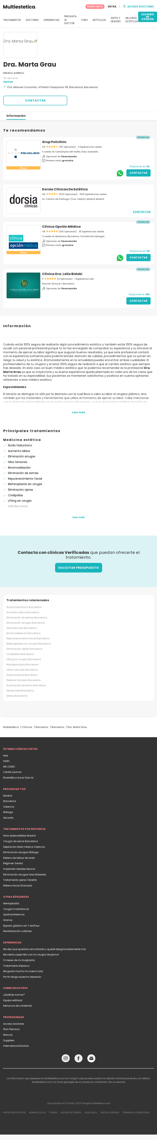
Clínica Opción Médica (61, 226)
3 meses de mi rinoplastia (19, 960)
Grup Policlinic (54, 142)
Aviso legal (91, 1112)
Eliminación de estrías (23, 473)
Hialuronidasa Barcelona (21, 675)
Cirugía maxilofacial (16, 909)
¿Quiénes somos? (14, 994)
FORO (84, 20)
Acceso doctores (13, 1023)
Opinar (8, 82)
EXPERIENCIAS (51, 20)
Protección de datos (14, 1112)
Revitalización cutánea (17, 931)
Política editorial (110, 1112)
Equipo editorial (12, 1000)
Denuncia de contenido (17, 1005)
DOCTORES (32, 20)
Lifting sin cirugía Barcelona (23, 659)
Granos (7, 920)
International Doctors (16, 1046)
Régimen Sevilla (13, 863)
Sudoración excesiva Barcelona (26, 685)
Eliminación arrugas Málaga (21, 852)
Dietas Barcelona (16, 695)
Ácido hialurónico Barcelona (24, 607)
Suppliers (8, 1040)
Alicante (8, 817)
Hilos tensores (17, 462)
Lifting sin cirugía (19, 501)
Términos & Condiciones (136, 1112)
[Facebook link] (78, 1059)
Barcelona (9, 801)
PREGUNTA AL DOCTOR (70, 20)
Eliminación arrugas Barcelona (25, 622)
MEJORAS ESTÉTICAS (132, 19)
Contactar (139, 173)
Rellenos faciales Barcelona (23, 680)
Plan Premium (11, 1029)
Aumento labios (19, 451)
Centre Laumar (12, 772)
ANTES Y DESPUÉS (116, 19)
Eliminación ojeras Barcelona (24, 649)
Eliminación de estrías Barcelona (26, 617)
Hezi (5, 755)
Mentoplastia (11, 903)
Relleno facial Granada (17, 885)
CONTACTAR (35, 100)
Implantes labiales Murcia (19, 869)
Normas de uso (37, 1112)
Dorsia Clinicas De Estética (65, 189)
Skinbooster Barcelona (20, 690)
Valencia (8, 806)
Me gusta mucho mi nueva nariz (23, 971)
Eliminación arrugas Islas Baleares (24, 874)
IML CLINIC (9, 766)
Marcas (8, 1034)
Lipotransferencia (13, 914)
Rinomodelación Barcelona (23, 633)
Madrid (7, 795)
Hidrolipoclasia (18, 506)
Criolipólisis (15, 495)
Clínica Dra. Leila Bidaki (62, 274)
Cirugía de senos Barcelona (20, 841)
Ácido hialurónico (20, 445)
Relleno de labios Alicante (19, 858)
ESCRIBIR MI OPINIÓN (147, 17)
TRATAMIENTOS (12, 20)
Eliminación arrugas (21, 456)
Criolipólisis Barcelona (20, 654)
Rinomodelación (19, 468)
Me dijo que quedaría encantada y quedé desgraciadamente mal (44, 949)
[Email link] (91, 1058)
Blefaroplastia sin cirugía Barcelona (28, 643)
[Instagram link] (66, 1059)
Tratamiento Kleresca (16, 965)
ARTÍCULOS (99, 20)
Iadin (6, 761)
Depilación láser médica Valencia (24, 847)
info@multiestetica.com (96, 1103)
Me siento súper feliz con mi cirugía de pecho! (31, 954)
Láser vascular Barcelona (22, 669)
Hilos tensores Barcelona (21, 628)
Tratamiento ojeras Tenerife (20, 880)
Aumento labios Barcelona (22, 612)
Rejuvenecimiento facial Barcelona (27, 638)
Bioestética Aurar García (18, 777)
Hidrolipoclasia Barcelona (22, 664)
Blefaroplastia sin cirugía (25, 484)
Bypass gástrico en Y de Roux (21, 925)
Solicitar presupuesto (78, 568)
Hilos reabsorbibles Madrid (19, 835)
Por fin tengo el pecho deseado (22, 977)
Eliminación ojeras (20, 490)
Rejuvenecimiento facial (25, 479)
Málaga (8, 812)
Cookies (53, 1112)
